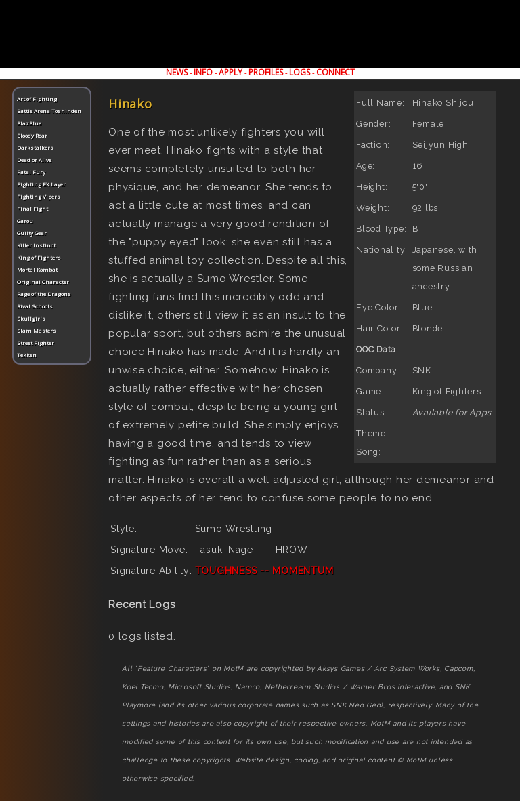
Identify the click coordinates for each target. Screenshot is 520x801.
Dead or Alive (34, 159)
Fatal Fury (31, 172)
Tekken (27, 354)
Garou (25, 220)
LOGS (299, 72)
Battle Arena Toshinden (49, 111)
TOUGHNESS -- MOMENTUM (264, 570)
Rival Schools (35, 306)
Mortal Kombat (37, 269)
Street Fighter (35, 342)
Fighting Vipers (38, 196)
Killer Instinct (36, 245)
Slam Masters (36, 330)
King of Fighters (39, 257)
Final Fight (32, 208)
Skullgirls (31, 318)
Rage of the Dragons (44, 293)
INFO (203, 72)
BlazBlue (29, 123)
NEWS (177, 72)
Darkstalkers (35, 147)
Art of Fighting (37, 98)
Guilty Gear (32, 233)
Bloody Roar (32, 135)
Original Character (43, 281)
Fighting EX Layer (41, 184)
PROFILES (265, 72)
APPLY (230, 72)
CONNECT (335, 72)
